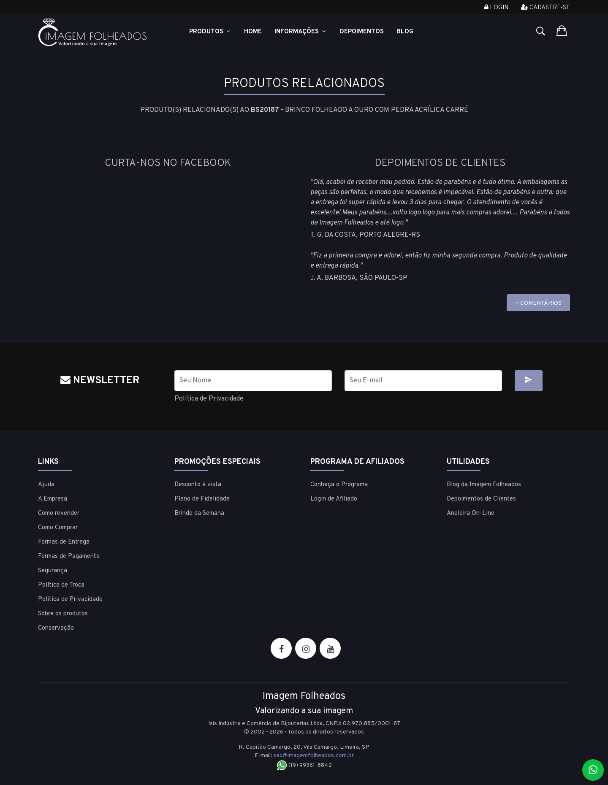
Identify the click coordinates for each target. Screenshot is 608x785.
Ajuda (46, 485)
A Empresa (52, 499)
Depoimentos (361, 32)
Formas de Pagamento (69, 556)
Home (253, 32)
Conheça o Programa (339, 485)
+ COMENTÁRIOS (538, 303)
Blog (404, 32)
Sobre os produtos (63, 614)
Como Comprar (58, 528)
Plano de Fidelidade (202, 499)
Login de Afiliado (333, 499)
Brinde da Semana (199, 513)
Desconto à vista (197, 485)
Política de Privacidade (209, 399)
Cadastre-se (545, 8)
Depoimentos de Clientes (481, 499)
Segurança (52, 571)
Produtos (210, 32)
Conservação (56, 628)
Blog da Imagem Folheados (484, 485)
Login (496, 8)
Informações (300, 32)
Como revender (58, 513)
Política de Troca (61, 585)
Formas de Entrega (64, 542)
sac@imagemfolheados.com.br (314, 755)
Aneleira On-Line (470, 513)
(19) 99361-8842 (304, 765)
